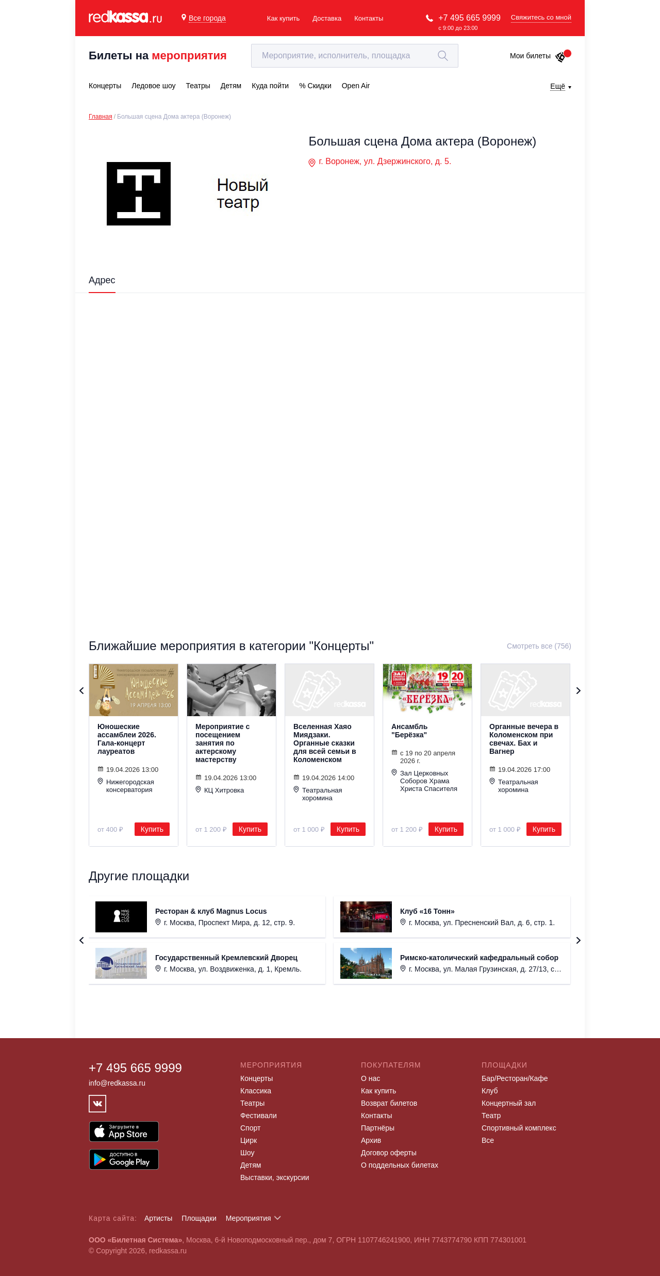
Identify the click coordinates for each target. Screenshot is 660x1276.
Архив (371, 1140)
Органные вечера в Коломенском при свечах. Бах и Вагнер (523, 738)
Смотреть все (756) (539, 646)
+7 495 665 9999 (469, 17)
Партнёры (377, 1128)
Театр (491, 1115)
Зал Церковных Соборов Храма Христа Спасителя (424, 781)
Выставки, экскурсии (274, 1177)
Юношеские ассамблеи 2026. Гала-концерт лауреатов (126, 738)
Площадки (199, 1218)
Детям (250, 1165)
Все (488, 1140)
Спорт (250, 1128)
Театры (252, 1103)
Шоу (247, 1153)
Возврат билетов (389, 1103)
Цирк (248, 1140)
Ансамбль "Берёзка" (409, 730)
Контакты (368, 18)
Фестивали (258, 1115)
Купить (152, 829)
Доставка (326, 18)
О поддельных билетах (399, 1165)
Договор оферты (389, 1153)
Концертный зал (509, 1103)
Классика (255, 1091)
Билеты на (158, 55)
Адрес (102, 280)
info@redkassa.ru (117, 1083)
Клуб (490, 1091)
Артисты (158, 1218)
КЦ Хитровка (219, 790)
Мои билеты (538, 56)
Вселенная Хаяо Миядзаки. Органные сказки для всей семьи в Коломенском (324, 743)
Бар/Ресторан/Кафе (515, 1078)
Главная (100, 116)
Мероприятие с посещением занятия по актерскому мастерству (222, 743)
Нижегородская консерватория (125, 786)
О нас (370, 1078)
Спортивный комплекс (519, 1128)
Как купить (283, 18)
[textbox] (354, 56)
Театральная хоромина (317, 794)
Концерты (256, 1078)
